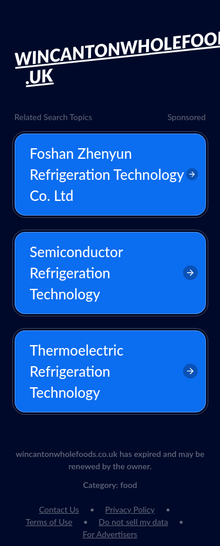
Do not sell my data (133, 522)
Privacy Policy (129, 509)
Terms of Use (49, 522)
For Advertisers (110, 534)
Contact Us (59, 509)
